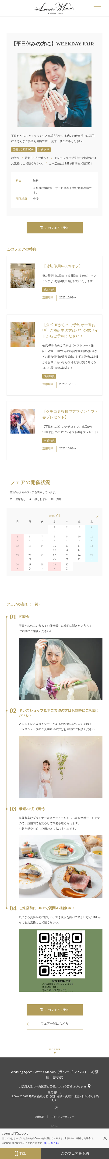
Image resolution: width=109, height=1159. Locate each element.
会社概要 (39, 1116)
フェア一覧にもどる (54, 1023)
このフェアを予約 (54, 227)
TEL (20, 1153)
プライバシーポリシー (62, 1116)
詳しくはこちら (52, 1143)
